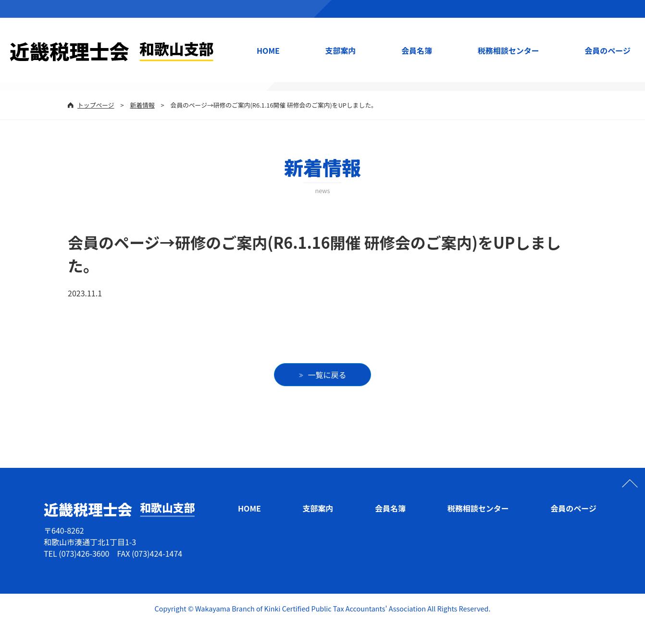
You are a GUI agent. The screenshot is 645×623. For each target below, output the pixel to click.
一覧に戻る (327, 374)
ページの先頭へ (629, 483)
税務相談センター (508, 50)
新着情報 (142, 105)
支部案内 (340, 50)
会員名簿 (416, 50)
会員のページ (607, 50)
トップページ (95, 105)
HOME (268, 50)
